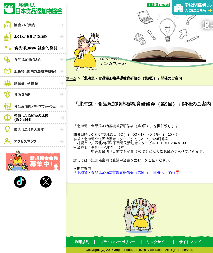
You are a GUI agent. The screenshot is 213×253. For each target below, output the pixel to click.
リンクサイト (157, 242)
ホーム (71, 78)
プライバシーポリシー (117, 242)
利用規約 (82, 242)
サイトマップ (189, 242)
